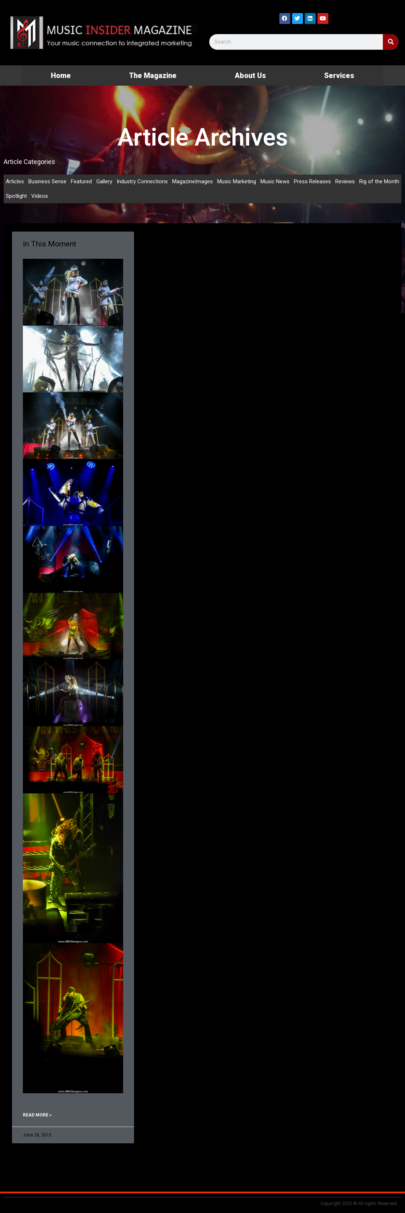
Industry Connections (142, 181)
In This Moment (49, 244)
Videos (39, 196)
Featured (81, 181)
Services (339, 75)
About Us (250, 75)
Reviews (345, 181)
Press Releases (312, 181)
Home (61, 75)
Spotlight (16, 196)
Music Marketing (236, 181)
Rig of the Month (379, 181)
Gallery (104, 181)
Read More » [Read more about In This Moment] (37, 1115)
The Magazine (153, 75)
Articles (15, 181)
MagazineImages (192, 181)
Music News (274, 181)
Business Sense (47, 181)
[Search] (390, 42)
